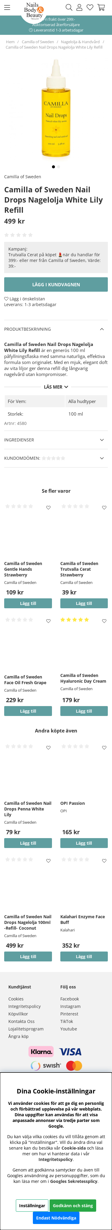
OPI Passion (72, 803)
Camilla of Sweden (38, 41)
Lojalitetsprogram (26, 1029)
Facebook (69, 999)
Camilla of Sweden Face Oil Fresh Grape (25, 679)
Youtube (68, 1029)
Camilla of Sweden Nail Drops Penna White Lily (27, 808)
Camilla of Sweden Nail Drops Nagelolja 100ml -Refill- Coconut (27, 922)
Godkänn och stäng (73, 1205)
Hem (10, 41)
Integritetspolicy (24, 1006)
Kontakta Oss (21, 1021)
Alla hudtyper (82, 401)
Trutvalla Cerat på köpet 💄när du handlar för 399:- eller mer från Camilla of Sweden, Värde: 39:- (54, 260)
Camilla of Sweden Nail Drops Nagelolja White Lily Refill (54, 47)
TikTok (66, 1021)
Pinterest (69, 1014)
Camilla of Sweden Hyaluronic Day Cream (83, 678)
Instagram (70, 1006)
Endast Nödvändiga (56, 1218)
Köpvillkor (18, 1014)
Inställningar (32, 1205)
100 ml (75, 414)
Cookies (16, 999)
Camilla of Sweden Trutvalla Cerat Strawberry (79, 569)
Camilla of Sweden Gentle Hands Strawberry (23, 569)
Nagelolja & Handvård (81, 41)
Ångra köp (18, 1036)
